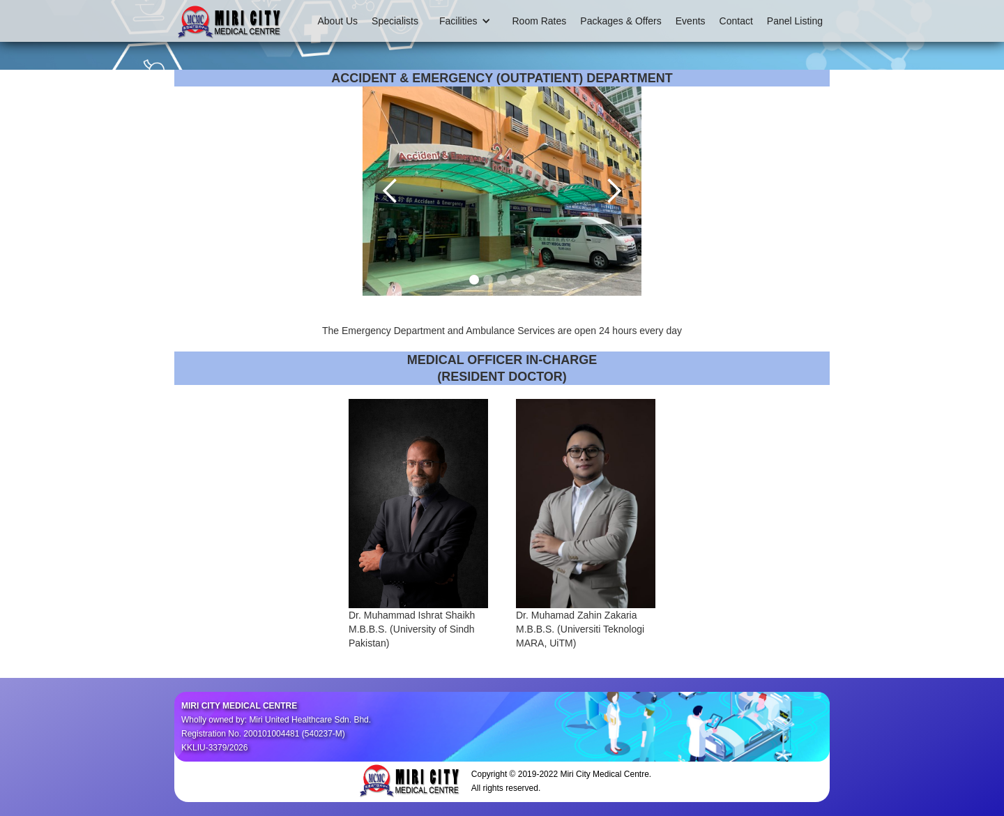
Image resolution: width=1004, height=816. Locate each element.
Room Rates (539, 21)
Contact (736, 21)
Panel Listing (795, 21)
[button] (465, 21)
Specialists (395, 21)
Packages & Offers (620, 21)
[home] (230, 20)
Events (691, 21)
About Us (338, 21)
